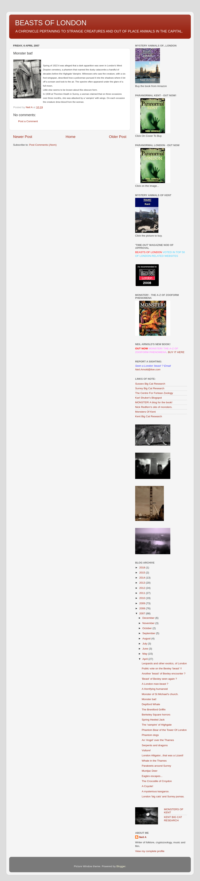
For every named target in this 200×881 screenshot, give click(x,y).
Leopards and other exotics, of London (164, 663)
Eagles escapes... (152, 776)
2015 (142, 572)
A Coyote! (147, 786)
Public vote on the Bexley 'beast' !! (162, 668)
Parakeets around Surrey (156, 765)
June (145, 648)
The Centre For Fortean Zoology (154, 393)
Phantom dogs (150, 735)
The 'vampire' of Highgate (157, 724)
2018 (142, 567)
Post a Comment (28, 121)
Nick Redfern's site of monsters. (153, 407)
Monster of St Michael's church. (160, 694)
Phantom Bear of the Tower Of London (164, 729)
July (145, 643)
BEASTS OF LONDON (51, 23)
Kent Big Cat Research (148, 416)
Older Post (117, 137)
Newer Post (22, 137)
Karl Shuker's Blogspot (148, 397)
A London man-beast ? (155, 683)
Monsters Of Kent (145, 411)
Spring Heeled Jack (153, 719)
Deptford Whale (151, 704)
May (145, 653)
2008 (142, 608)
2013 (142, 582)
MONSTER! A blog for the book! (153, 402)
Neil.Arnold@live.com (147, 369)
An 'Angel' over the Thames (158, 740)
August (146, 638)
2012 (142, 587)
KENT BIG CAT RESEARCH (173, 819)
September (149, 633)
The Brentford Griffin (154, 709)
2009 (142, 603)
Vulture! (146, 750)
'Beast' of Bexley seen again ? (159, 678)
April (145, 658)
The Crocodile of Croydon (157, 781)
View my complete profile (149, 851)
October (147, 628)
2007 (142, 613)
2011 (142, 593)
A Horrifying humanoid (155, 688)
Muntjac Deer (149, 770)
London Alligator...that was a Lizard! (162, 755)
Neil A (142, 837)
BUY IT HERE (176, 352)
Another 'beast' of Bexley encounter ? (164, 673)
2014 (142, 577)
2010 (142, 598)
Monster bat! (149, 699)
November (148, 623)
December (148, 617)
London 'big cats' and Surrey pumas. (163, 796)
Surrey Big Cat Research (149, 388)
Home (70, 137)
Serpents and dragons (155, 745)
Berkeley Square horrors (156, 714)
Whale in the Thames (154, 760)
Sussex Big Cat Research (150, 383)
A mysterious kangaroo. (155, 791)
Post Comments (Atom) (43, 144)
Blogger (120, 866)
